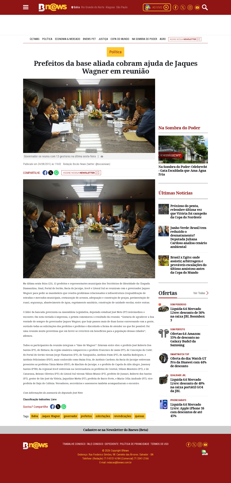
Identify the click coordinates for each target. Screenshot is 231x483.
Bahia (35, 416)
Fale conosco (95, 444)
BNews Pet (89, 39)
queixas (139, 416)
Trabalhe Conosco (74, 444)
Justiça (103, 39)
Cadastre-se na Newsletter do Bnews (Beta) (115, 430)
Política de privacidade (134, 444)
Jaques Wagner (51, 416)
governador (70, 416)
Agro (163, 39)
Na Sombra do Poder (144, 39)
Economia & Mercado (67, 39)
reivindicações (122, 416)
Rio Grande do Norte (92, 7)
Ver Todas (199, 293)
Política (47, 39)
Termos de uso (159, 444)
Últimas (34, 39)
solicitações (103, 416)
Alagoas (110, 7)
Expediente (111, 444)
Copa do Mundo (120, 39)
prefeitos (86, 416)
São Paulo (122, 7)
